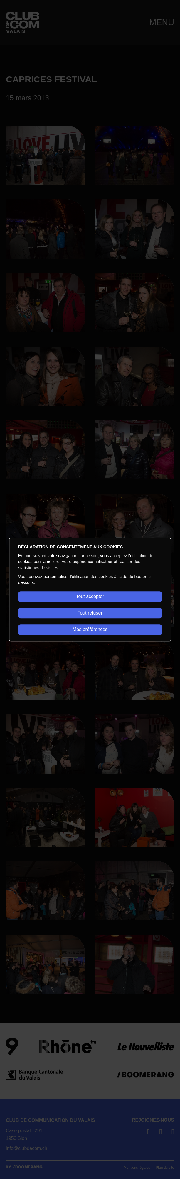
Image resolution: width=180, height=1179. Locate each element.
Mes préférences (90, 629)
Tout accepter (90, 596)
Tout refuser (90, 612)
